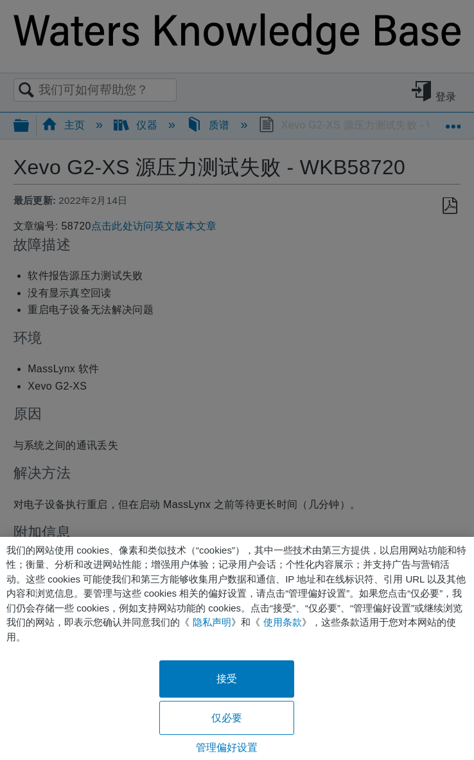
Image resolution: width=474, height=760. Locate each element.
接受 (226, 678)
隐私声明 (212, 622)
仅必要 (226, 717)
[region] (237, 648)
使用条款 (282, 622)
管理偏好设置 (227, 747)
